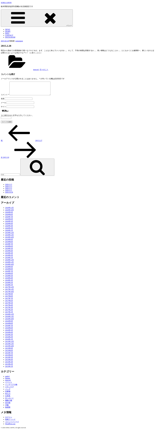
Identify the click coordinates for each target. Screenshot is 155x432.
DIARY (8, 31)
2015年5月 (9, 360)
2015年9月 (9, 351)
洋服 (7, 407)
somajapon (19, 41)
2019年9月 (9, 242)
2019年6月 (9, 249)
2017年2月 (9, 312)
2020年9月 (9, 215)
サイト (3, 109)
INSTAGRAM (10, 37)
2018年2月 (9, 285)
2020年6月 (9, 222)
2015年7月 (9, 355)
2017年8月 (9, 299)
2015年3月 (9, 364)
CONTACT (9, 35)
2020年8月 (9, 217)
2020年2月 (9, 231)
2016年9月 (9, 324)
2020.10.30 (9, 195)
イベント (8, 385)
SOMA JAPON (6, 3)
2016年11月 (9, 319)
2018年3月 (9, 283)
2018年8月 (9, 271)
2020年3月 (9, 228)
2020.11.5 (8, 187)
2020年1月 (9, 233)
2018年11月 (9, 265)
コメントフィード (12, 424)
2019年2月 (9, 258)
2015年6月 (9, 358)
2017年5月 (9, 305)
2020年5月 (9, 224)
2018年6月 (9, 276)
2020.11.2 (8, 191)
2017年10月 (9, 294)
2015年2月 (9, 367)
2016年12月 (9, 317)
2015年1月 (9, 369)
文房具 (7, 398)
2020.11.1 (8, 193)
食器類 (7, 410)
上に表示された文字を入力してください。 (17, 118)
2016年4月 (9, 335)
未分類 (7, 405)
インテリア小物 (11, 387)
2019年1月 (9, 260)
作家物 (7, 394)
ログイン (8, 420)
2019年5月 (9, 251)
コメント (5, 97)
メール (3, 105)
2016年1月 (9, 342)
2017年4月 (9, 308)
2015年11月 (9, 346)
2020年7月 (9, 219)
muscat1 (36, 70)
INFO (7, 33)
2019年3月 (9, 256)
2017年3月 (9, 310)
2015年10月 (9, 349)
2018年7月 (9, 274)
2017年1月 (9, 314)
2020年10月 (9, 212)
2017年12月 (9, 290)
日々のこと (44, 70)
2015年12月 (9, 344)
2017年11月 (9, 292)
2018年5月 (9, 278)
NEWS (7, 29)
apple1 (7, 379)
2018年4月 (9, 280)
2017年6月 (9, 303)
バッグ (7, 392)
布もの (7, 396)
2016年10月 (9, 321)
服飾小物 (8, 403)
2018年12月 (9, 262)
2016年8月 (9, 326)
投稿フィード (10, 422)
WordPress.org (10, 426)
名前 (2, 101)
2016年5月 (9, 333)
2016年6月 (9, 330)
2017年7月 (9, 301)
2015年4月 (9, 362)
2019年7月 (9, 246)
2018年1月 (9, 287)
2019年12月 (9, 235)
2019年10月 (9, 240)
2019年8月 (9, 244)
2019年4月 (9, 253)
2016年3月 (9, 337)
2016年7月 (9, 328)
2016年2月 (9, 339)
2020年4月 (9, 226)
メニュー (37, 18)
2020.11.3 (8, 189)
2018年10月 (9, 267)
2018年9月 (9, 269)
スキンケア (9, 389)
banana (7, 381)
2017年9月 (9, 296)
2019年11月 (9, 237)
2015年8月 (9, 353)
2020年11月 (9, 210)
